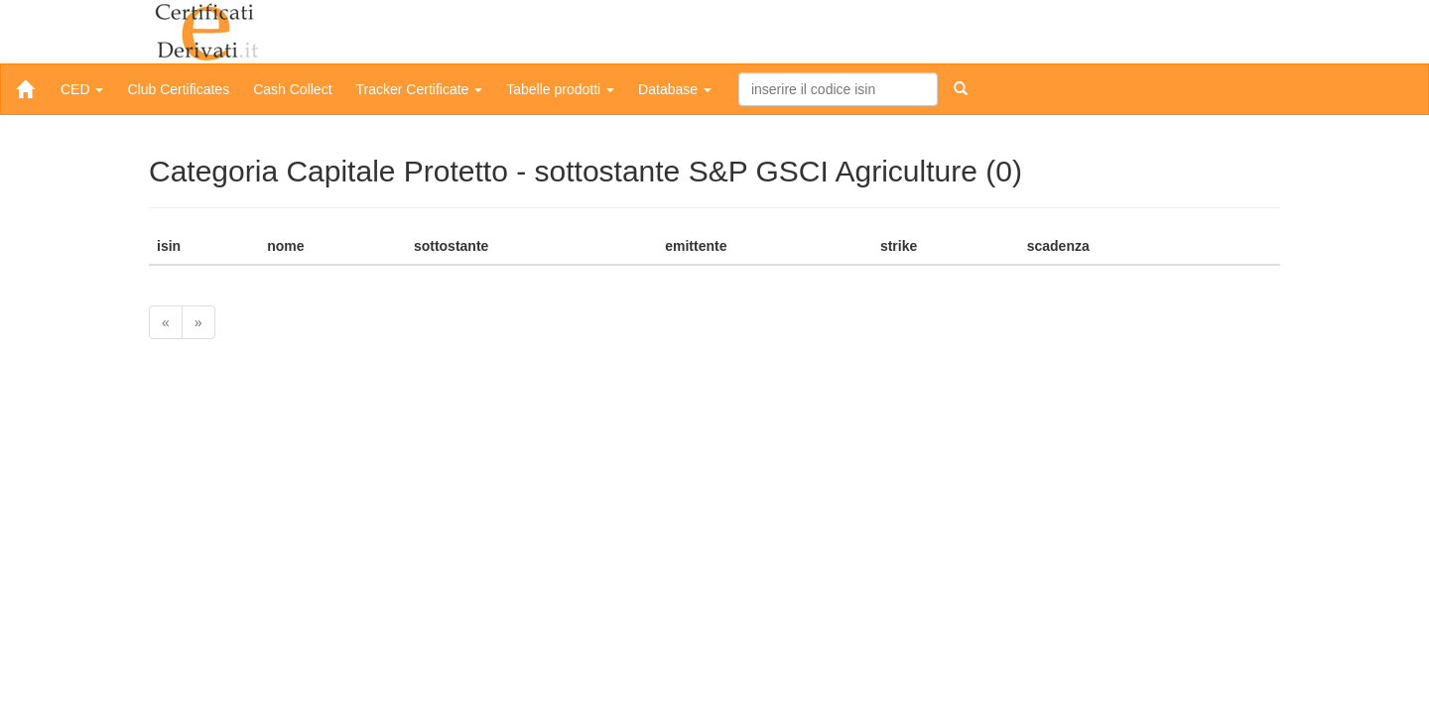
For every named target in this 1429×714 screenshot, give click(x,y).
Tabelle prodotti (560, 89)
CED (82, 89)
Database (675, 89)
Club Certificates (178, 89)
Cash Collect (292, 89)
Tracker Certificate (419, 89)
